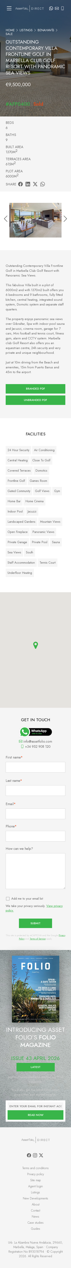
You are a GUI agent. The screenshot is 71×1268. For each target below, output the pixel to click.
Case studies (35, 1222)
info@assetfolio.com (35, 741)
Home (10, 30)
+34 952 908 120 (36, 746)
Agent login (35, 1186)
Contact (35, 1210)
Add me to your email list (27, 898)
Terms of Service (38, 939)
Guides (35, 1229)
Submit (35, 923)
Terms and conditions (35, 1168)
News (35, 1216)
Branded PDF (35, 389)
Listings (26, 30)
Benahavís (45, 30)
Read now (35, 1115)
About (35, 1204)
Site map (35, 1180)
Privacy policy (35, 1174)
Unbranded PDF (35, 400)
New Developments (35, 1198)
